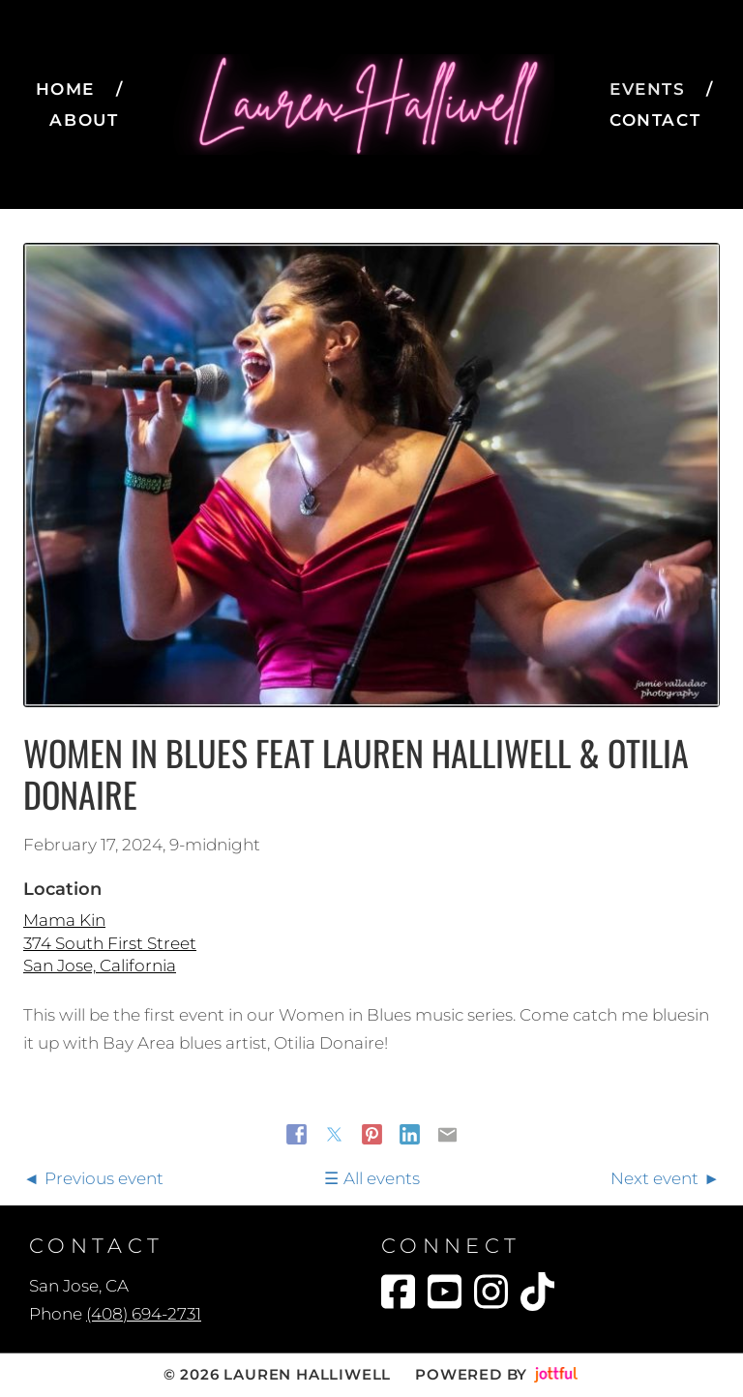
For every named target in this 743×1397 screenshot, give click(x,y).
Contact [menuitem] (654, 120)
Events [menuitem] (647, 89)
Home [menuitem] (65, 89)
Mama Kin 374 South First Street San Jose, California (109, 942)
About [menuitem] (83, 120)
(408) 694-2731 (143, 1313)
